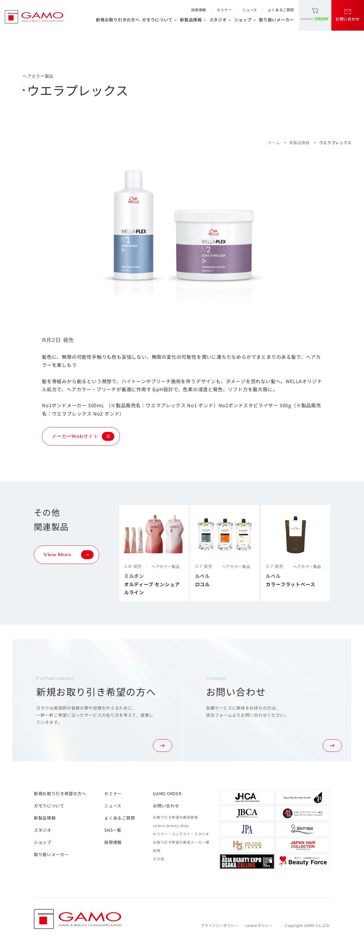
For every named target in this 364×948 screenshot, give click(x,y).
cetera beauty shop (171, 825)
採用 (156, 850)
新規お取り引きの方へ (118, 20)
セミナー (224, 9)
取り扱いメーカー (276, 20)
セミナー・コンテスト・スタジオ (181, 833)
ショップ (245, 20)
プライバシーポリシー (219, 925)
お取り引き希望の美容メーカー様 (181, 842)
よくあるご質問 (281, 9)
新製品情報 (193, 20)
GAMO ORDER (167, 793)
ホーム (274, 142)
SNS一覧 (112, 830)
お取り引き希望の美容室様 (175, 817)
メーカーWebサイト (83, 436)
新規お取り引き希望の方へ (60, 793)
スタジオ (220, 20)
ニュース (249, 9)
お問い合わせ (166, 806)
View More (69, 554)
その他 (158, 858)
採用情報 (198, 9)
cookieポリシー (258, 925)
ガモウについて (160, 20)
